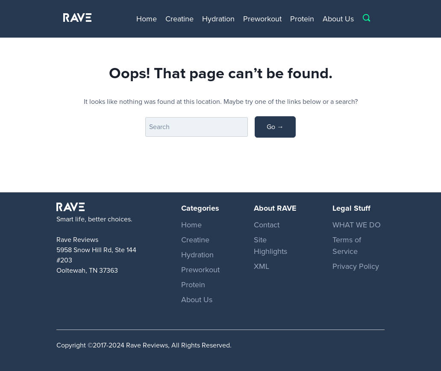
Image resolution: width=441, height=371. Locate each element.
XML (261, 266)
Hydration (218, 19)
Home (146, 19)
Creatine (179, 19)
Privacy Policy (355, 266)
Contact (266, 225)
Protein (302, 19)
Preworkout (262, 19)
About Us (338, 19)
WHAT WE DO (356, 225)
